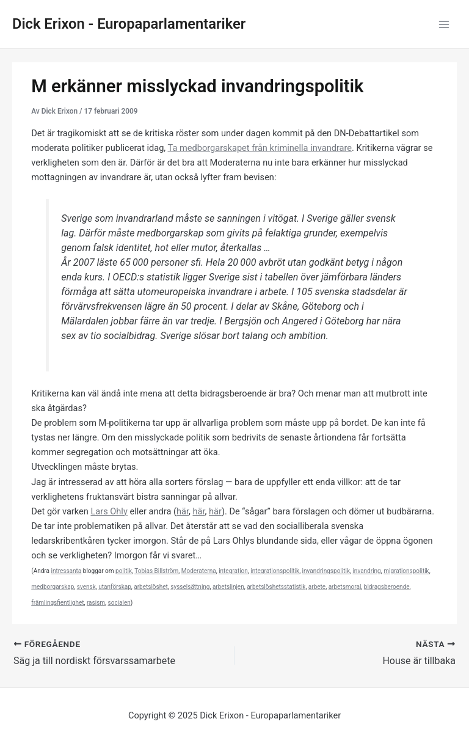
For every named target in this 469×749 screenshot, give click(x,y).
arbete (316, 586)
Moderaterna (198, 571)
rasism (96, 602)
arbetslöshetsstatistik (276, 586)
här (182, 511)
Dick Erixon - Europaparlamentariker (128, 23)
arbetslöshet (151, 586)
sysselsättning (189, 586)
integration (233, 571)
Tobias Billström (156, 571)
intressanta (66, 571)
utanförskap (114, 586)
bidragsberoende (387, 586)
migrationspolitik (406, 571)
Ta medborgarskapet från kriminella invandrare (260, 147)
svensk (86, 586)
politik (123, 571)
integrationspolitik (274, 571)
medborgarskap (52, 586)
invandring (366, 571)
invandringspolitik (326, 571)
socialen (119, 602)
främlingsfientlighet (57, 602)
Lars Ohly (108, 511)
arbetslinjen (228, 586)
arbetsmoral (345, 586)
